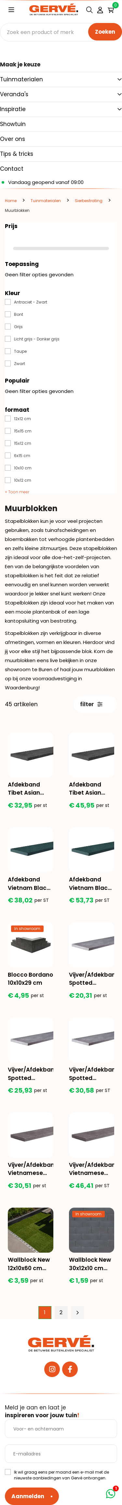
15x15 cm (23, 431)
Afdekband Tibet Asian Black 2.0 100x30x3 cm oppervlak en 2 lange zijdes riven (90, 789)
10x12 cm (22, 480)
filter (91, 704)
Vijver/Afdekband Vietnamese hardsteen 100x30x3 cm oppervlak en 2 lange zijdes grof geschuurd (92, 1169)
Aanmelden (27, 1496)
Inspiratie (13, 109)
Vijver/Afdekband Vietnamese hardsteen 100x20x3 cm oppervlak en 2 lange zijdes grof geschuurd (30, 1169)
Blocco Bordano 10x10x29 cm (30, 979)
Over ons (12, 139)
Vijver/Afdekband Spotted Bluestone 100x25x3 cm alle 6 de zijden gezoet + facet (30, 1074)
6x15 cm (22, 455)
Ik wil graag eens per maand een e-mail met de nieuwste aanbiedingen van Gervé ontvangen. (61, 1475)
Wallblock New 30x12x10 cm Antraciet (90, 1264)
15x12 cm (22, 443)
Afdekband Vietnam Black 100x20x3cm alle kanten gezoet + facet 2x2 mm (29, 884)
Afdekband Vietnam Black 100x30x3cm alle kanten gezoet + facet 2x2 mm (90, 884)
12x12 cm (22, 418)
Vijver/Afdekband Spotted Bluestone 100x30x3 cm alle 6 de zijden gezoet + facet (92, 1074)
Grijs (18, 326)
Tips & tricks (16, 154)
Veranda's (14, 94)
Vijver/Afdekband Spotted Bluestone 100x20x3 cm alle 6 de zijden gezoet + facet (92, 979)
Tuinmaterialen (21, 79)
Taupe (20, 351)
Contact (11, 169)
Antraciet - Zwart (30, 302)
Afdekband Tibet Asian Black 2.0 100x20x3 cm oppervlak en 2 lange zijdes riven (29, 789)
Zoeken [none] (105, 32)
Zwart (19, 363)
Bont (18, 314)
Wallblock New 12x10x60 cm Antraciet (29, 1264)
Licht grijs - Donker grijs (37, 339)
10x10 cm (23, 468)
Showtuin (13, 124)
